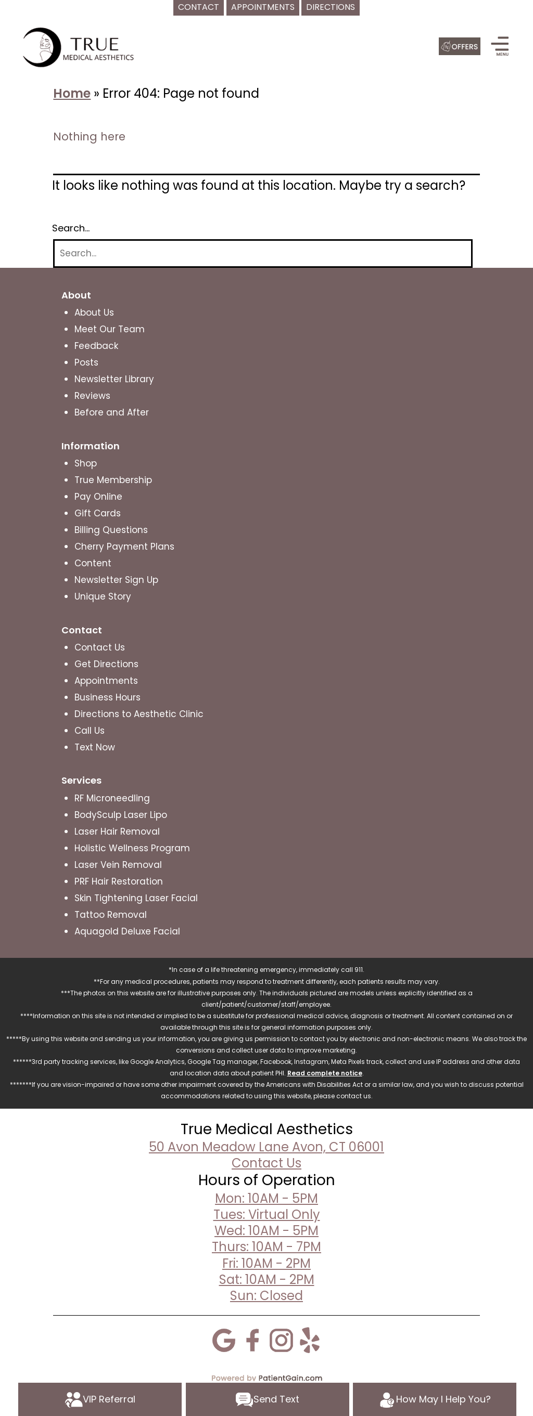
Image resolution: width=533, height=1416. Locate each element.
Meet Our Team (109, 329)
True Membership (113, 480)
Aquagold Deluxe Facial (127, 931)
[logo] (80, 47)
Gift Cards (97, 513)
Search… (71, 228)
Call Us (89, 730)
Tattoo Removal (110, 914)
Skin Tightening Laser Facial (136, 898)
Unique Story (102, 596)
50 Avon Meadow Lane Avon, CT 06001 (266, 1146)
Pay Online (98, 496)
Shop (85, 463)
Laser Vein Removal (118, 865)
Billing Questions (111, 530)
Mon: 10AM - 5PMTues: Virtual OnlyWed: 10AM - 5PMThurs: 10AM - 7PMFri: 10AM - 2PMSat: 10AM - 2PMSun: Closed (266, 1247)
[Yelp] (310, 1339)
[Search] (263, 253)
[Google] (224, 1339)
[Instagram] (281, 1339)
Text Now (94, 747)
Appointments (106, 680)
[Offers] (459, 46)
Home (72, 93)
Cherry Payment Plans (124, 546)
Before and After (111, 412)
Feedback (96, 346)
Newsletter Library (114, 379)
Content (92, 563)
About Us (94, 312)
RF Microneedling (112, 798)
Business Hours (107, 697)
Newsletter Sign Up (116, 580)
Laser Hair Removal (117, 831)
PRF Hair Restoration (118, 881)
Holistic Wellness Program (132, 848)
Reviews (92, 395)
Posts (86, 362)
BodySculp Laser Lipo (120, 815)
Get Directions (106, 664)
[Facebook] (252, 1339)
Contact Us (99, 647)
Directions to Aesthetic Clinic (139, 714)
